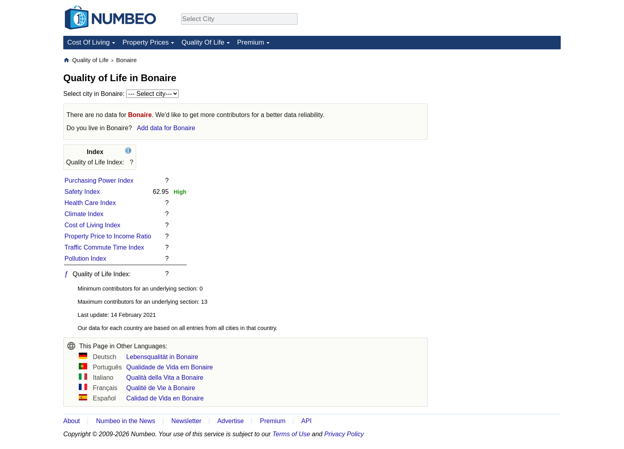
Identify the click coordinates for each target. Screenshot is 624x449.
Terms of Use (291, 434)
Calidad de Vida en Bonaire (165, 398)
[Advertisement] (501, 106)
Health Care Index (90, 202)
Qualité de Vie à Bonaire (160, 388)
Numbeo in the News (125, 421)
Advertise (230, 421)
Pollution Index (85, 258)
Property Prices (146, 42)
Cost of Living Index (92, 225)
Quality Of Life (202, 42)
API (306, 421)
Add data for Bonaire (166, 128)
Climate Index (83, 214)
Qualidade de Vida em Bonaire (169, 367)
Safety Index (82, 191)
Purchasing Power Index (98, 180)
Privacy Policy (344, 434)
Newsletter (187, 421)
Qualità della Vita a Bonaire (164, 377)
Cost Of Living (88, 42)
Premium (250, 42)
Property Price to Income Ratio (107, 236)
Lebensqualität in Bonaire (162, 356)
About (71, 421)
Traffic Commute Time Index (104, 247)
